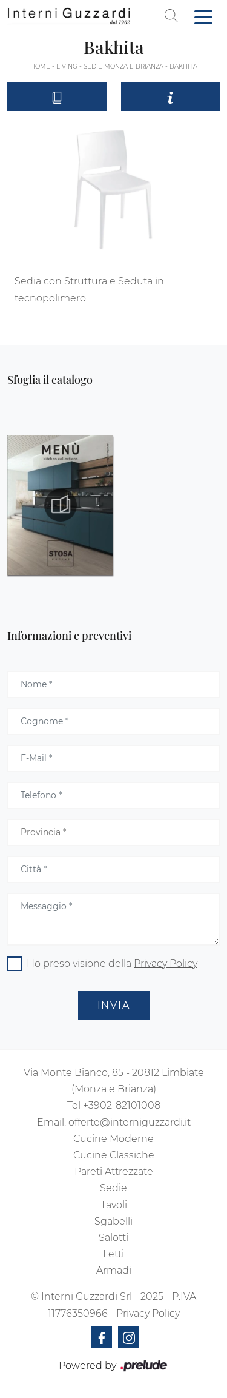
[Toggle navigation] (203, 16)
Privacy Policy (165, 963)
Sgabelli (113, 1221)
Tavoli (113, 1205)
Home (40, 66)
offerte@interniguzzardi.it (129, 1122)
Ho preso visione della (112, 963)
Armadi (113, 1270)
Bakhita (183, 66)
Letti (113, 1254)
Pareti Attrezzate (113, 1171)
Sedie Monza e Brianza (123, 66)
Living (66, 66)
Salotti (113, 1237)
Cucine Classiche (113, 1155)
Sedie (113, 1188)
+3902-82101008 (121, 1105)
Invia (113, 1005)
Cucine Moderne (113, 1138)
